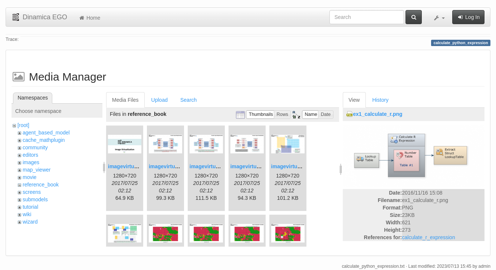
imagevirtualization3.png (220, 166)
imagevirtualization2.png (179, 166)
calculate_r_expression (428, 237)
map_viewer (36, 170)
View (354, 100)
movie (29, 177)
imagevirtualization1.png (138, 166)
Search (188, 100)
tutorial (30, 207)
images (31, 162)
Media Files (125, 100)
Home (89, 18)
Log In (468, 17)
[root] (23, 125)
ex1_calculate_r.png (378, 114)
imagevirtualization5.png (301, 166)
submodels (35, 199)
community (35, 147)
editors (30, 155)
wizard (30, 222)
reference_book (41, 185)
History (380, 100)
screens (32, 192)
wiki (27, 214)
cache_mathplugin (44, 140)
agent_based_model (46, 133)
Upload (159, 100)
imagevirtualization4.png (260, 166)
